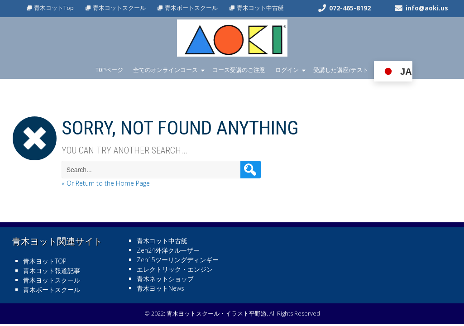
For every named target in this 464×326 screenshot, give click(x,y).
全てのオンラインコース (165, 70)
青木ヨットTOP (45, 261)
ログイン (287, 70)
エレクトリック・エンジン (175, 269)
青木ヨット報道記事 (51, 270)
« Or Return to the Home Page (106, 183)
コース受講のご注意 (238, 70)
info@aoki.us (427, 8)
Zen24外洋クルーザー (168, 250)
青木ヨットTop (54, 8)
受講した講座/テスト (340, 70)
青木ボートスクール (191, 8)
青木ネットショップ (165, 278)
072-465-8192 (350, 8)
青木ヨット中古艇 (260, 8)
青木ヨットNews (160, 288)
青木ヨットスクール (119, 8)
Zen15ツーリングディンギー (178, 259)
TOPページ (109, 70)
